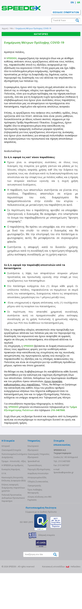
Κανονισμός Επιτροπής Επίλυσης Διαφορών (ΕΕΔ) (14, 515)
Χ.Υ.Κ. (4, 509)
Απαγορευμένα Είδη (37, 513)
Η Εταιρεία (41, 20)
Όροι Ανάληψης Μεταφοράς (35, 527)
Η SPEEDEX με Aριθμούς (12, 501)
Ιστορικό (6, 481)
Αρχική (5, 70)
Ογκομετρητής (34, 521)
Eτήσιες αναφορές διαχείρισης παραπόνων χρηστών (13, 523)
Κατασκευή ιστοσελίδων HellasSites (61, 602)
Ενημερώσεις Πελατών (41, 45)
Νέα (41, 53)
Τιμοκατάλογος (35, 501)
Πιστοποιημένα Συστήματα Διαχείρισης (14, 491)
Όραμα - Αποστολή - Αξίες (14, 497)
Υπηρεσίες (41, 28)
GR (78, 2)
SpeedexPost (34, 497)
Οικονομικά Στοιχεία (11, 486)
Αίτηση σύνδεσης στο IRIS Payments (39, 534)
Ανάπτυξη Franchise (41, 36)
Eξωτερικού (33, 486)
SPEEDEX (21, 8)
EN (72, 2)
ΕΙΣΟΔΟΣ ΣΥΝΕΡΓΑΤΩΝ (66, 12)
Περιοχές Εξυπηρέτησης (39, 505)
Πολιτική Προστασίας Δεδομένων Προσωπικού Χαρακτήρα (13, 533)
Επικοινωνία (41, 61)
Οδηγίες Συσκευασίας (38, 517)
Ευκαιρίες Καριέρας (11, 505)
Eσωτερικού (33, 481)
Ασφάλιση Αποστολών (38, 509)
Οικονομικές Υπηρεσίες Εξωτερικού (38, 491)
